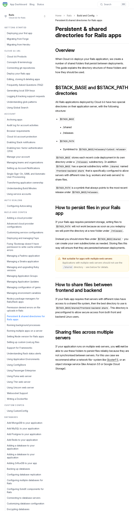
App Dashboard (18, 4)
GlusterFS (112, 359)
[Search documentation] (113, 4)
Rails (69, 15)
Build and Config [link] (85, 15)
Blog (32, 4)
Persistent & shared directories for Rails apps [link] (78, 20)
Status (40, 4)
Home (58, 15)
